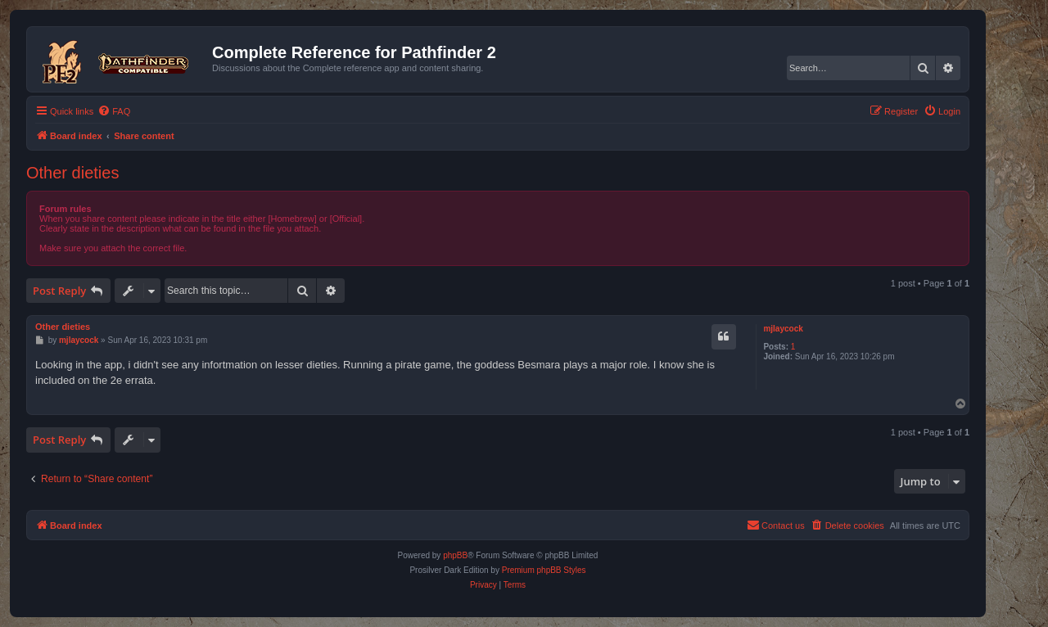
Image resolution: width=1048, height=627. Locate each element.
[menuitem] (113, 111)
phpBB (455, 555)
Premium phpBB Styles (544, 570)
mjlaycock (782, 328)
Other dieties (72, 173)
